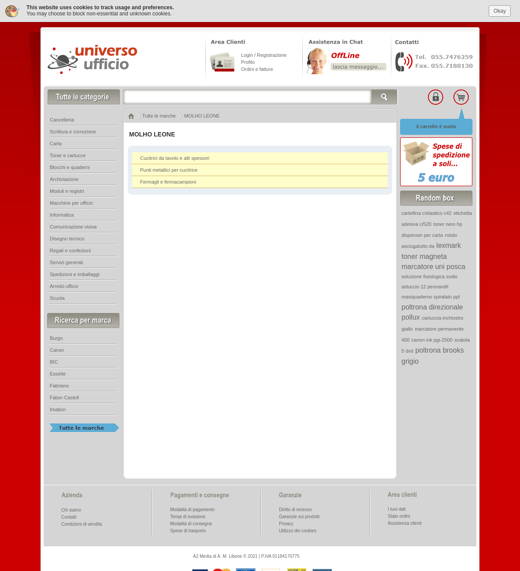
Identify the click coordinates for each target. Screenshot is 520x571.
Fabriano (59, 384)
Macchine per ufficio (71, 202)
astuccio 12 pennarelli (424, 285)
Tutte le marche (159, 115)
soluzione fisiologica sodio (429, 275)
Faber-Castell (64, 396)
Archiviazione (64, 178)
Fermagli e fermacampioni (168, 181)
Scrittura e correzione (73, 130)
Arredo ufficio (64, 285)
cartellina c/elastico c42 (426, 212)
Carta (56, 142)
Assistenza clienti (405, 522)
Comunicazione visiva (73, 225)
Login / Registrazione (263, 54)
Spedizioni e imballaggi (75, 273)
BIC (54, 361)
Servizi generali (66, 261)
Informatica (62, 214)
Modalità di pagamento (192, 508)
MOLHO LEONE (202, 115)
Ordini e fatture (257, 68)
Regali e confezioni (70, 249)
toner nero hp (447, 223)
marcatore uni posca (433, 265)
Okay (500, 10)
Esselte (58, 373)
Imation (58, 408)
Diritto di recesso (295, 508)
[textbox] (260, 96)
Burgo (56, 337)
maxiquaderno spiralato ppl (430, 295)
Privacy (286, 522)
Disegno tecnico (67, 237)
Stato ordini (399, 515)
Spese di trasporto (188, 529)
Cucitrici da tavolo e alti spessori (174, 157)
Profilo (248, 61)
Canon (57, 349)
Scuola (57, 297)
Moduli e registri (67, 190)
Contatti (68, 516)
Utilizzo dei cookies (297, 529)
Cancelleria (62, 119)
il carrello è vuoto (436, 125)
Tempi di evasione (187, 515)
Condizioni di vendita (81, 523)
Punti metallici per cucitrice (168, 169)
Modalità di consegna (191, 522)
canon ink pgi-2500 (432, 339)
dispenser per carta (422, 234)
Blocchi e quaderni (70, 166)
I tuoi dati (397, 508)
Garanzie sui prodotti (299, 515)
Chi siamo (71, 509)
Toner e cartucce (67, 154)
